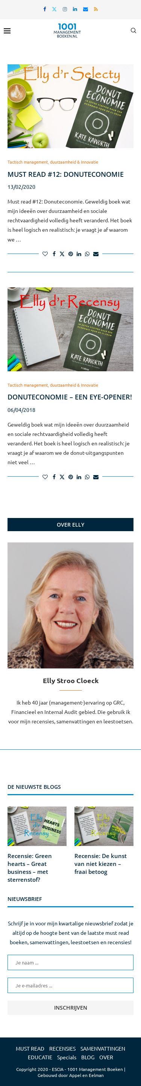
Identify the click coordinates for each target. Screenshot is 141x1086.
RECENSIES (62, 1048)
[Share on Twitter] (62, 253)
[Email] (85, 9)
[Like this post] (45, 253)
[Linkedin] (75, 9)
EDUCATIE (40, 1057)
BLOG (87, 1057)
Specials (66, 1057)
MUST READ (30, 1048)
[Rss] (96, 9)
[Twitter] (54, 9)
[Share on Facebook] (54, 253)
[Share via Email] (96, 253)
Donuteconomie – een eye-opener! (70, 396)
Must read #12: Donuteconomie (66, 174)
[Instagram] (65, 9)
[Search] (133, 30)
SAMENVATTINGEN (102, 1048)
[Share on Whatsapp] (87, 253)
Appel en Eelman (86, 1075)
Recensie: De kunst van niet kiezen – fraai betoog (100, 863)
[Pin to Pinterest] (70, 253)
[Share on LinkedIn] (79, 253)
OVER (106, 1057)
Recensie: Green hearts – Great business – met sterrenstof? (30, 867)
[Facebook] (44, 9)
